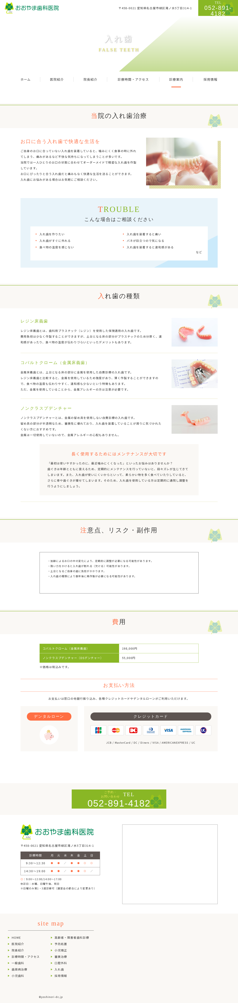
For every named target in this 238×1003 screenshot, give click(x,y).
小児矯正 (61, 950)
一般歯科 (18, 963)
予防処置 (61, 944)
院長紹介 (18, 950)
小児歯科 (18, 976)
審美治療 (61, 956)
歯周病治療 (19, 969)
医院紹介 (18, 944)
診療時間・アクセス (26, 956)
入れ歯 (59, 969)
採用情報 (61, 976)
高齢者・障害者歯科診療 (72, 937)
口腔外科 (61, 963)
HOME (16, 937)
